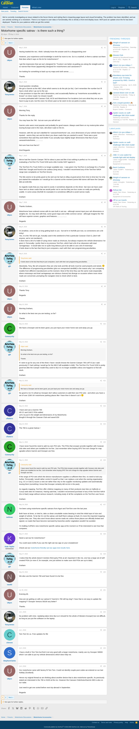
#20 (104, 572)
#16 (104, 460)
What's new (36, 7)
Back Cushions (119, 167)
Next (10, 43)
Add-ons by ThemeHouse (87, 727)
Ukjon (5, 34)
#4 (105, 155)
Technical (116, 72)
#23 (104, 630)
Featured (14, 7)
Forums (25, 7)
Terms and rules (106, 722)
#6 (105, 227)
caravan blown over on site (123, 93)
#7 (105, 253)
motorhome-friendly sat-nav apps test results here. (50, 548)
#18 (104, 534)
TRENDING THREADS (119, 39)
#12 (104, 380)
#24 (104, 648)
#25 (104, 666)
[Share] (101, 47)
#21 (104, 590)
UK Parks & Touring (119, 206)
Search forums (23, 11)
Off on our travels (120, 200)
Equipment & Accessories (121, 164)
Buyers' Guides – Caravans (122, 109)
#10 (104, 324)
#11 (104, 342)
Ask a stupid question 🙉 (123, 103)
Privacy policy (118, 722)
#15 (104, 442)
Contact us (95, 722)
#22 (104, 612)
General (115, 51)
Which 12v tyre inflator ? (122, 65)
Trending (13, 11)
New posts (4, 11)
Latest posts (114, 128)
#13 (104, 406)
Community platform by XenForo (61, 727)
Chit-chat (116, 62)
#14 (104, 424)
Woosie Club (118, 55)
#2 (105, 82)
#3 (105, 106)
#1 (105, 47)
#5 (105, 202)
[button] (43, 7)
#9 (105, 304)
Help (126, 722)
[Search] (132, 7)
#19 (104, 554)
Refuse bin (117, 190)
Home (5, 7)
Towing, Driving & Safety (121, 89)
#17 (104, 504)
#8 (105, 286)
